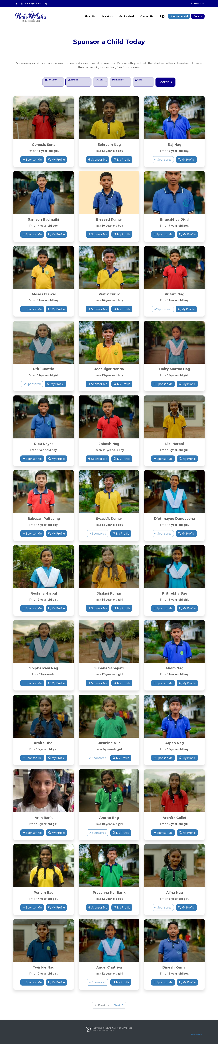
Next (119, 1005)
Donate (198, 16)
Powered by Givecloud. (103, 1030)
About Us (90, 16)
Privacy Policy (196, 1034)
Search (165, 82)
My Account (197, 3)
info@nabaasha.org (36, 3)
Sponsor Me (32, 159)
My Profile (56, 159)
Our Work (107, 16)
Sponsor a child (179, 16)
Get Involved (126, 16)
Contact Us (146, 16)
